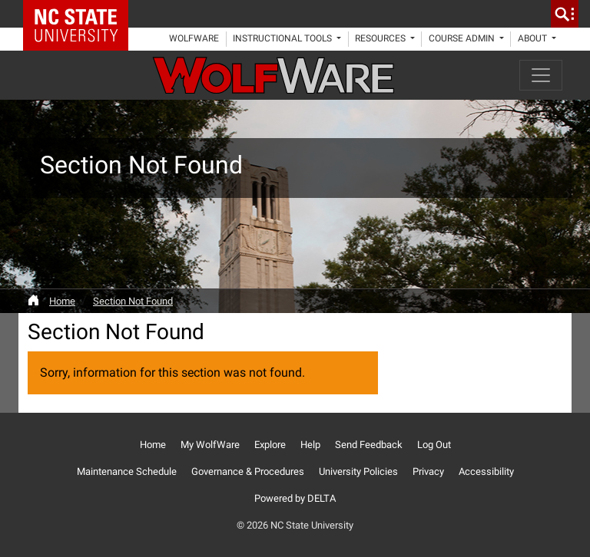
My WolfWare (210, 444)
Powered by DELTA (295, 498)
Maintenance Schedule (127, 471)
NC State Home (81, 14)
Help (310, 444)
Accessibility (486, 471)
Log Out (434, 444)
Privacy (428, 471)
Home (62, 301)
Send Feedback (369, 444)
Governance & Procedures (247, 471)
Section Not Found (133, 301)
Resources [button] (381, 38)
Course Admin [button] (463, 38)
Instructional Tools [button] (283, 38)
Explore (270, 444)
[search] (564, 14)
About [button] (533, 38)
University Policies (358, 471)
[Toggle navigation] (540, 75)
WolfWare (194, 38)
